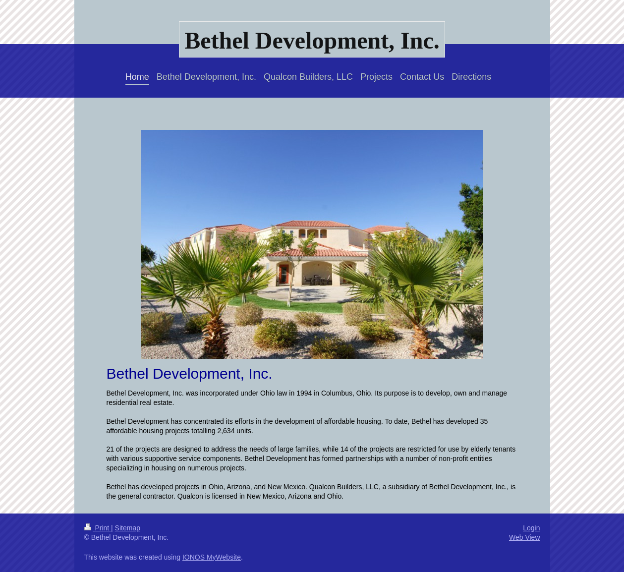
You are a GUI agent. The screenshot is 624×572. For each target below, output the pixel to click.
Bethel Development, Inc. (312, 40)
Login (531, 528)
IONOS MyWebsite (211, 557)
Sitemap (127, 528)
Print (98, 528)
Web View (524, 537)
